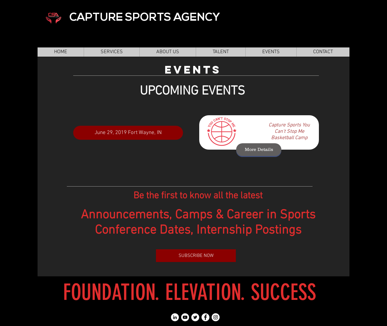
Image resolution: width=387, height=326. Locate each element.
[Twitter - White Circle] (195, 317)
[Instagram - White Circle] (216, 317)
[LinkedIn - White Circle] (175, 317)
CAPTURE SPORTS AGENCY (144, 18)
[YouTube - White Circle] (185, 317)
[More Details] (258, 149)
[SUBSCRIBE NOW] (196, 255)
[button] (220, 52)
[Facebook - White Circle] (205, 317)
